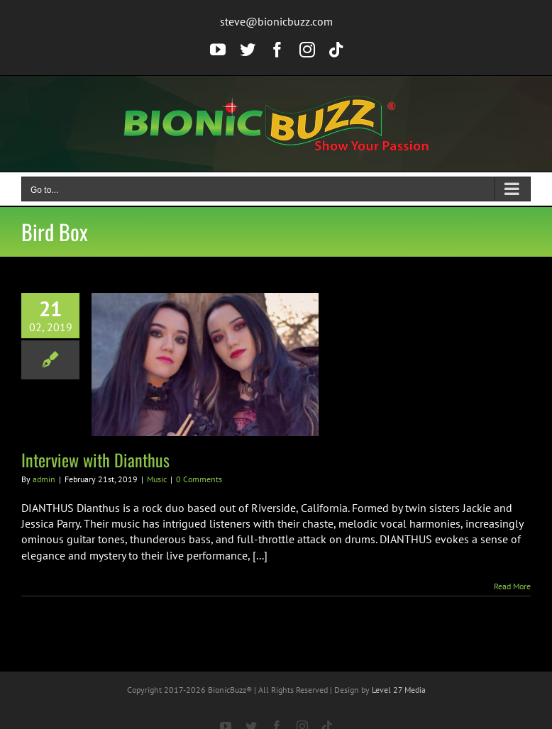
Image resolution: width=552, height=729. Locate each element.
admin (44, 479)
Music (157, 479)
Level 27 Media (399, 689)
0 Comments (199, 479)
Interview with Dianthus (95, 459)
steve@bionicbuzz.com (276, 21)
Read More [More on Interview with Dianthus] (512, 586)
